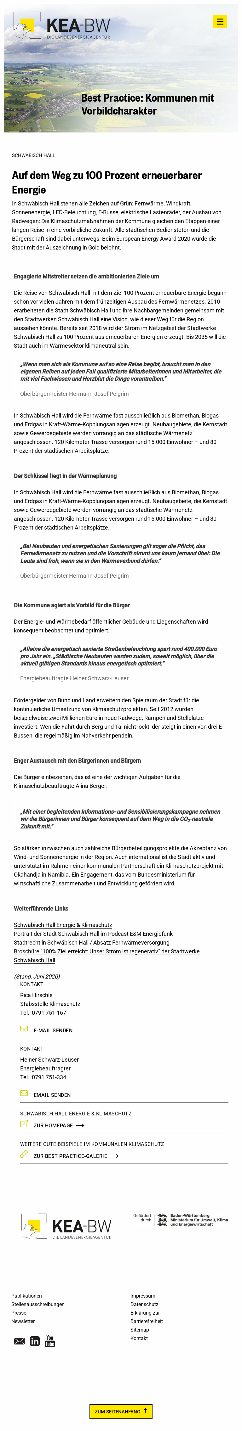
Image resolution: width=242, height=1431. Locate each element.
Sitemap (139, 1330)
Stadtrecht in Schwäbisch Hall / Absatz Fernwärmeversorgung (92, 942)
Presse (18, 1313)
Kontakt (139, 1338)
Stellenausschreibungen (38, 1304)
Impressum (142, 1296)
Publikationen (26, 1296)
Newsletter (23, 1321)
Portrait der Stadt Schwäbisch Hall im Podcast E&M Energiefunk (93, 933)
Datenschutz (144, 1304)
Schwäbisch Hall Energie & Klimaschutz (63, 925)
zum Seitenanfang (117, 1411)
